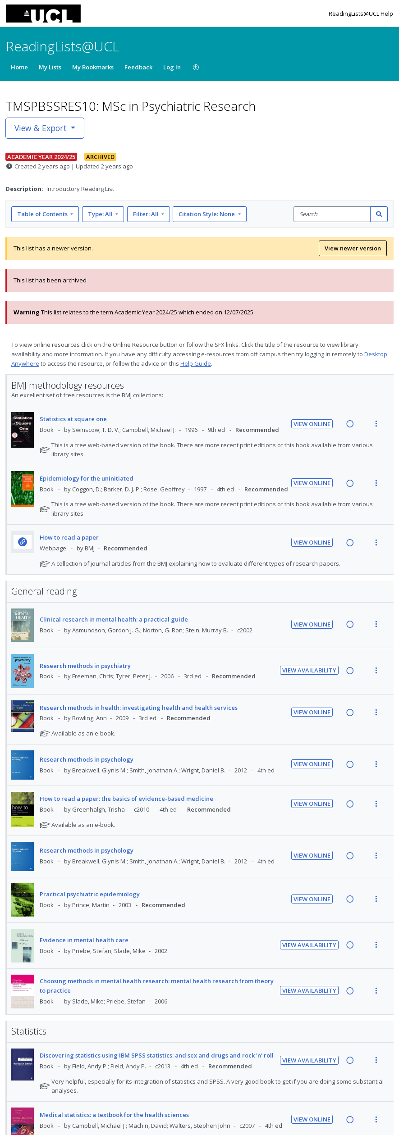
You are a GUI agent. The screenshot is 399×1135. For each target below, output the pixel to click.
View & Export (41, 128)
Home (19, 67)
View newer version (353, 248)
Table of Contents (43, 214)
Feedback (138, 67)
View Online (312, 424)
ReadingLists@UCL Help (361, 13)
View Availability (309, 670)
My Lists (50, 67)
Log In (172, 67)
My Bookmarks (93, 67)
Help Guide (195, 363)
